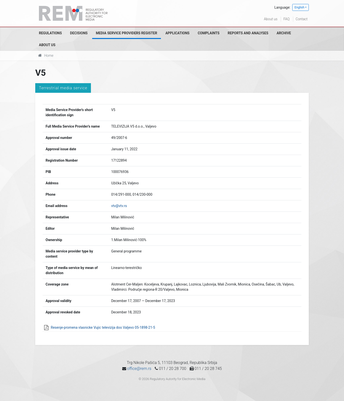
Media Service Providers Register (126, 33)
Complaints (208, 33)
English (299, 7)
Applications (177, 33)
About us (270, 19)
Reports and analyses (248, 33)
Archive (283, 33)
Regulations (50, 33)
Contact (302, 19)
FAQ (286, 19)
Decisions (78, 33)
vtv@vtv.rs (119, 206)
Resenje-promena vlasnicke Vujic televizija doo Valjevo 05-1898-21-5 (103, 327)
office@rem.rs (139, 368)
